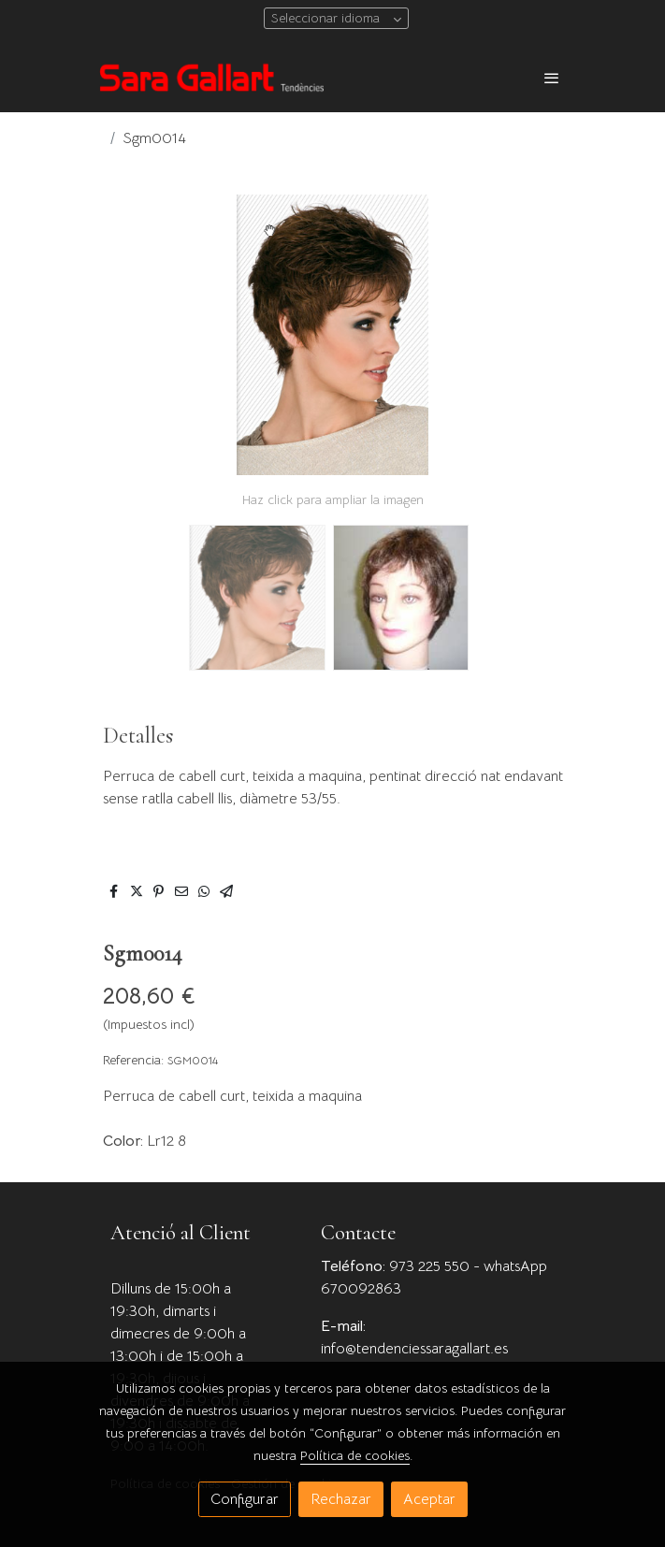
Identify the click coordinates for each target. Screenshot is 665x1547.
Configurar (244, 1499)
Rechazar (341, 1499)
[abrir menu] (552, 77)
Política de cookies (355, 1455)
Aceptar (429, 1499)
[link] (211, 77)
